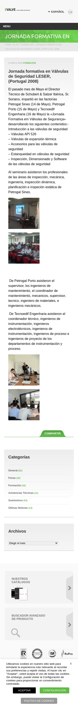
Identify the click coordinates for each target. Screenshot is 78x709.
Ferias (12, 478)
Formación (29, 63)
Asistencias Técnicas (20, 493)
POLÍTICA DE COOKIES (39, 700)
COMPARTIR (53, 433)
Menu (6, 26)
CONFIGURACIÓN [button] (54, 690)
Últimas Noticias (18, 507)
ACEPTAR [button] (24, 690)
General (13, 470)
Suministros (15, 500)
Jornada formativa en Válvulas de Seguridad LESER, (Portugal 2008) (38, 76)
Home (8, 45)
